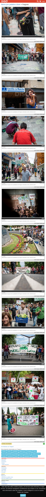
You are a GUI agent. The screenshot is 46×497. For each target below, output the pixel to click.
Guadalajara (14, 451)
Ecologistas (29, 451)
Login (43, 1)
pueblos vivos (28, 453)
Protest (21, 456)
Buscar (3, 475)
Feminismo (3, 461)
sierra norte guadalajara (7, 453)
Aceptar (23, 495)
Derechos (3, 460)
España (9, 451)
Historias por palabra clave (7, 477)
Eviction (21, 453)
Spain (35, 451)
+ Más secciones (5, 464)
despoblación (27, 456)
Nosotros (3, 482)
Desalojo (4, 456)
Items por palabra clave (10, 4)
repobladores (10, 456)
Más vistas (3, 470)
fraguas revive (22, 451)
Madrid (16, 456)
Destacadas (4, 468)
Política (3, 463)
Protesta (4, 451)
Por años (3, 472)
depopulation (34, 456)
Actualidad (3, 469)
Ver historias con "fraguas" (7, 446)
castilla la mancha (36, 453)
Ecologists (16, 453)
